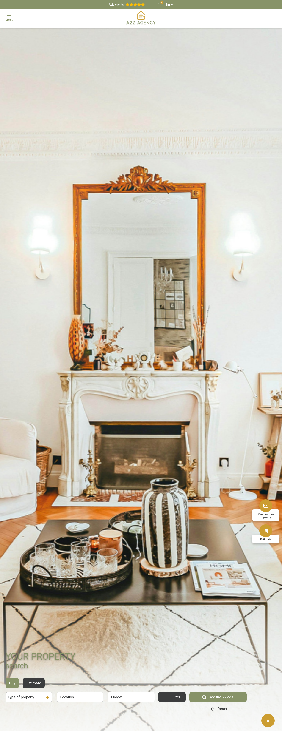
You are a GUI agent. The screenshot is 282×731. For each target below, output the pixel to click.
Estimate (33, 683)
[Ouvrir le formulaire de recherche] (172, 697)
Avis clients (127, 4)
